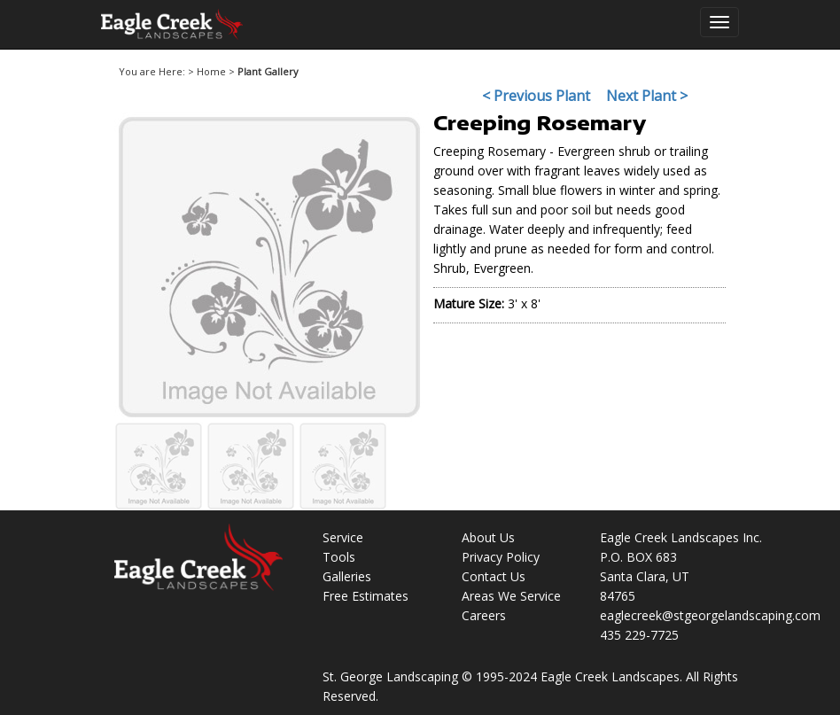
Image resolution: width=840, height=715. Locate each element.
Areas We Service (511, 595)
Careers (484, 615)
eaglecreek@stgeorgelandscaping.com (710, 615)
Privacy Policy (501, 556)
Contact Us (493, 576)
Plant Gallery (268, 71)
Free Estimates (365, 595)
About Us (488, 537)
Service (343, 537)
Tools (339, 556)
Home (211, 71)
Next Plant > (647, 95)
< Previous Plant (536, 95)
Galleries (347, 576)
